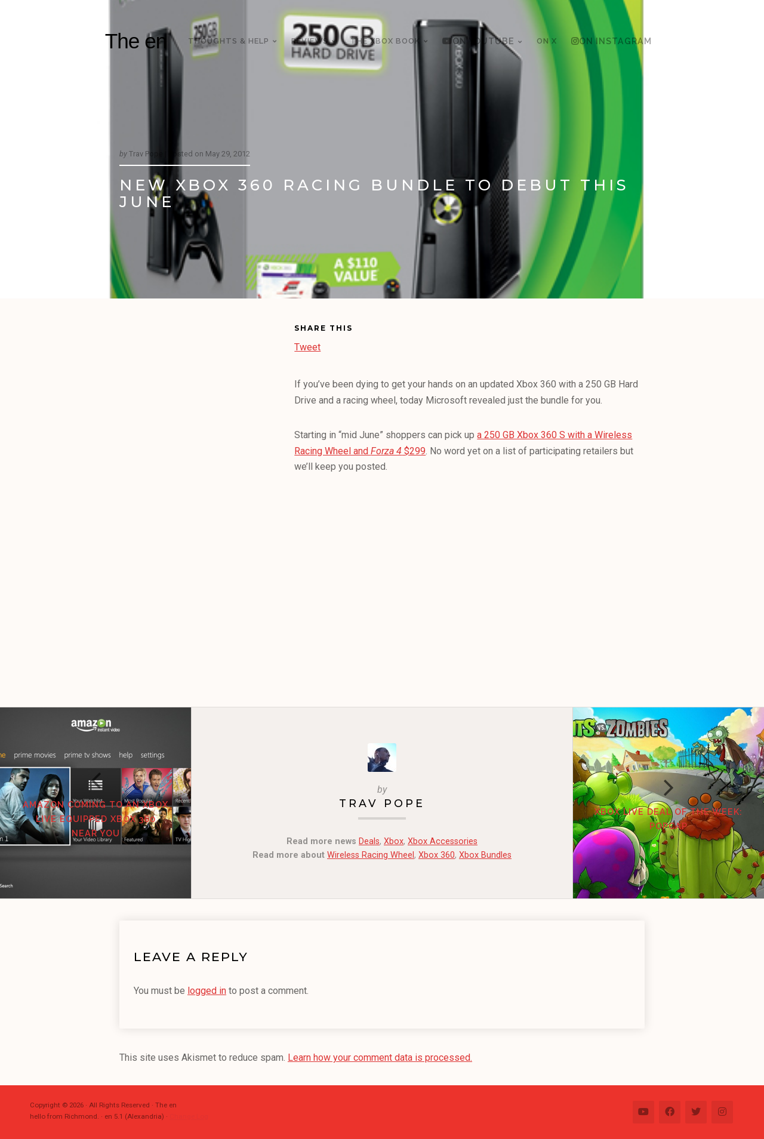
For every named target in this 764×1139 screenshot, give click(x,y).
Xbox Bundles (485, 855)
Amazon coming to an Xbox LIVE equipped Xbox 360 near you (95, 818)
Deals (369, 841)
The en (136, 41)
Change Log (189, 1116)
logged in (206, 990)
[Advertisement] (206, 505)
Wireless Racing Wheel (370, 855)
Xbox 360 (436, 855)
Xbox (393, 841)
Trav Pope (382, 803)
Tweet (307, 345)
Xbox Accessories (443, 841)
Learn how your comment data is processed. (380, 1057)
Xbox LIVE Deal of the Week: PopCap (668, 818)
